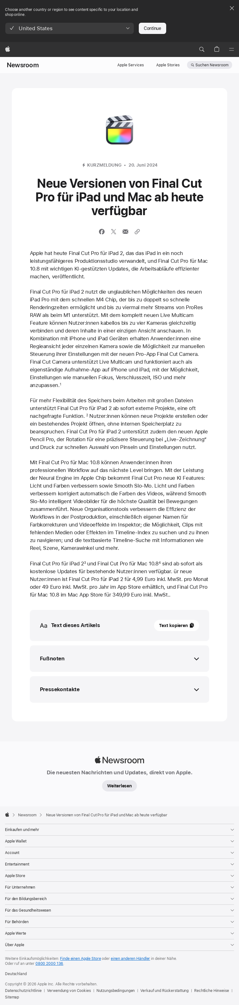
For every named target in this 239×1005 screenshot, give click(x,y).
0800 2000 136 (49, 963)
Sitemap (12, 997)
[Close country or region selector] (232, 8)
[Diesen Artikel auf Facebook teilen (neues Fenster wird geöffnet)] (101, 231)
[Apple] (7, 49)
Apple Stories (168, 65)
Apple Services (130, 65)
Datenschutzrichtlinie (23, 990)
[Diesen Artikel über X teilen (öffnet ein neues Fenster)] (113, 231)
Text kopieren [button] (173, 625)
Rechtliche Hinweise (211, 990)
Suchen (211, 65)
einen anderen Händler (130, 958)
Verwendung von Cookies (69, 990)
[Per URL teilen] (137, 231)
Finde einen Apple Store (80, 958)
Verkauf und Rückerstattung (164, 990)
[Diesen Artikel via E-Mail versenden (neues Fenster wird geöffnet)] (125, 231)
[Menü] (231, 49)
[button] (69, 28)
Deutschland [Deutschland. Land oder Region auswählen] (16, 974)
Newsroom (23, 65)
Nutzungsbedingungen (115, 990)
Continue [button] (152, 28)
